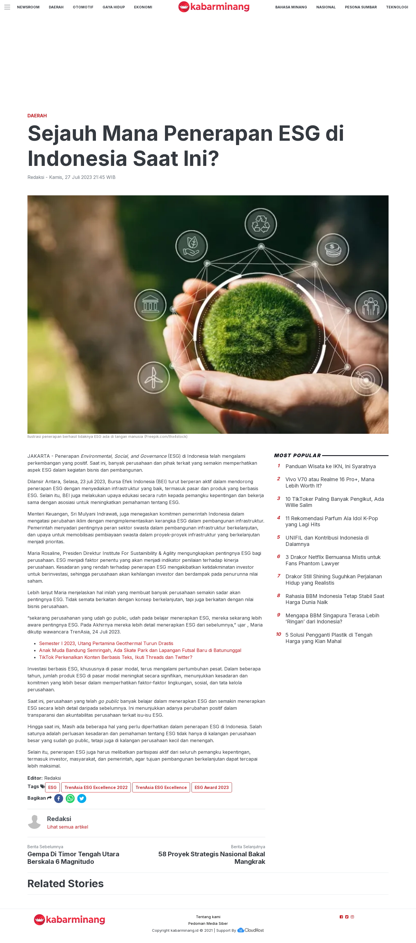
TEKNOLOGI (397, 7)
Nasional (326, 7)
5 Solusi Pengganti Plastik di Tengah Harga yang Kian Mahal (328, 638)
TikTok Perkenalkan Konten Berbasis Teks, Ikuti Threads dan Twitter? (115, 657)
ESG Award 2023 (212, 787)
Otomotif (83, 7)
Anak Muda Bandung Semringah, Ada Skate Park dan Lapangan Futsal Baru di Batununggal (140, 650)
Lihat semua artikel (67, 827)
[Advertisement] (208, 67)
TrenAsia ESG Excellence (161, 787)
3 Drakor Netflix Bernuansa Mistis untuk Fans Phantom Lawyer (333, 560)
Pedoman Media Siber (208, 923)
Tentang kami (208, 916)
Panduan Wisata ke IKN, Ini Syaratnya (330, 466)
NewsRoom (28, 7)
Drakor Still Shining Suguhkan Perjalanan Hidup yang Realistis (333, 579)
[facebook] (58, 798)
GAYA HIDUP (114, 7)
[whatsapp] (70, 798)
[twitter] (81, 798)
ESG (52, 787)
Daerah (56, 7)
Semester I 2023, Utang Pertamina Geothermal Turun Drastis (106, 643)
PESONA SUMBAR (361, 7)
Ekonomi (143, 7)
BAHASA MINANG (291, 7)
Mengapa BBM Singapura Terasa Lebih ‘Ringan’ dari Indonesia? (332, 618)
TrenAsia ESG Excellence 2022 (96, 787)
